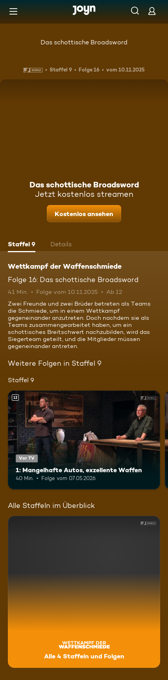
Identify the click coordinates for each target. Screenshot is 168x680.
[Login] (151, 11)
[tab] (21, 245)
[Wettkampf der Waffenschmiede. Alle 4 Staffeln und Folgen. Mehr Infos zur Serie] (84, 592)
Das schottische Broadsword (84, 42)
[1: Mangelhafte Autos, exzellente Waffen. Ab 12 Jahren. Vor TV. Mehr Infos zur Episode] (84, 439)
